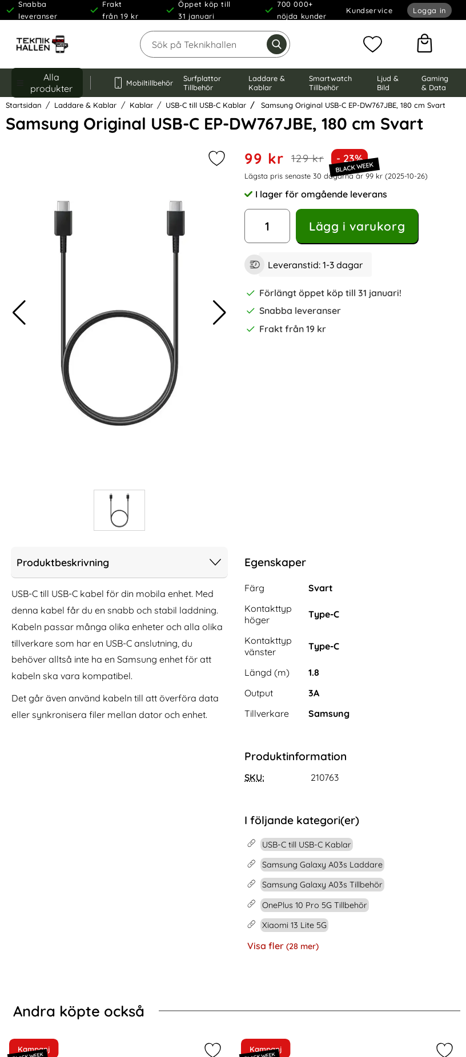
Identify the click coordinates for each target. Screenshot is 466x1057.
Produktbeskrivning (119, 562)
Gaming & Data (434, 83)
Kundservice (369, 10)
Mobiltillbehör (137, 82)
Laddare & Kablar (266, 83)
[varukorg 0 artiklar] (425, 44)
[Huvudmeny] (47, 83)
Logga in (429, 10)
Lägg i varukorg (357, 226)
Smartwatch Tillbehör (330, 83)
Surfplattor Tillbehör (202, 83)
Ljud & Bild (388, 83)
